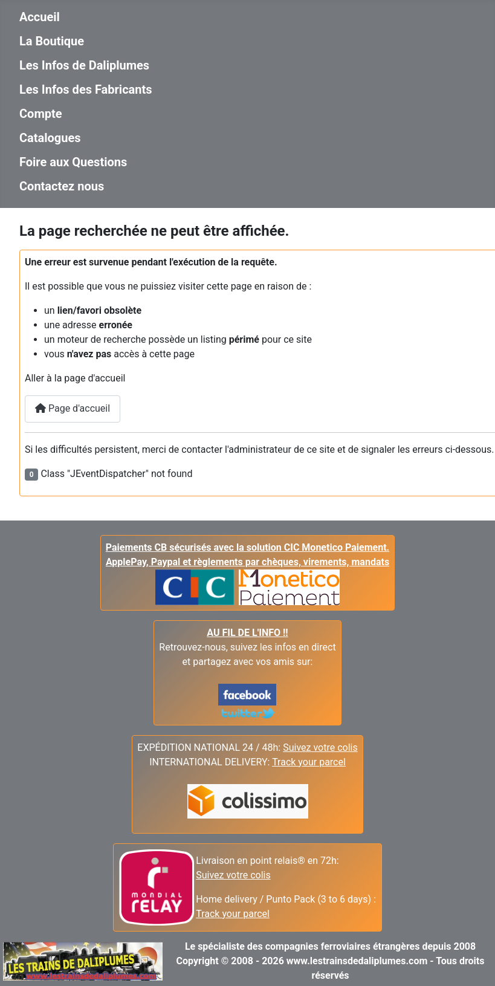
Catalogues (50, 138)
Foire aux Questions (73, 162)
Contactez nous (61, 186)
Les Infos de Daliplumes (84, 65)
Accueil (39, 17)
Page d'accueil (72, 408)
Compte (40, 113)
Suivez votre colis (320, 747)
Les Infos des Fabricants (85, 89)
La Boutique (51, 41)
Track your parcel (233, 914)
